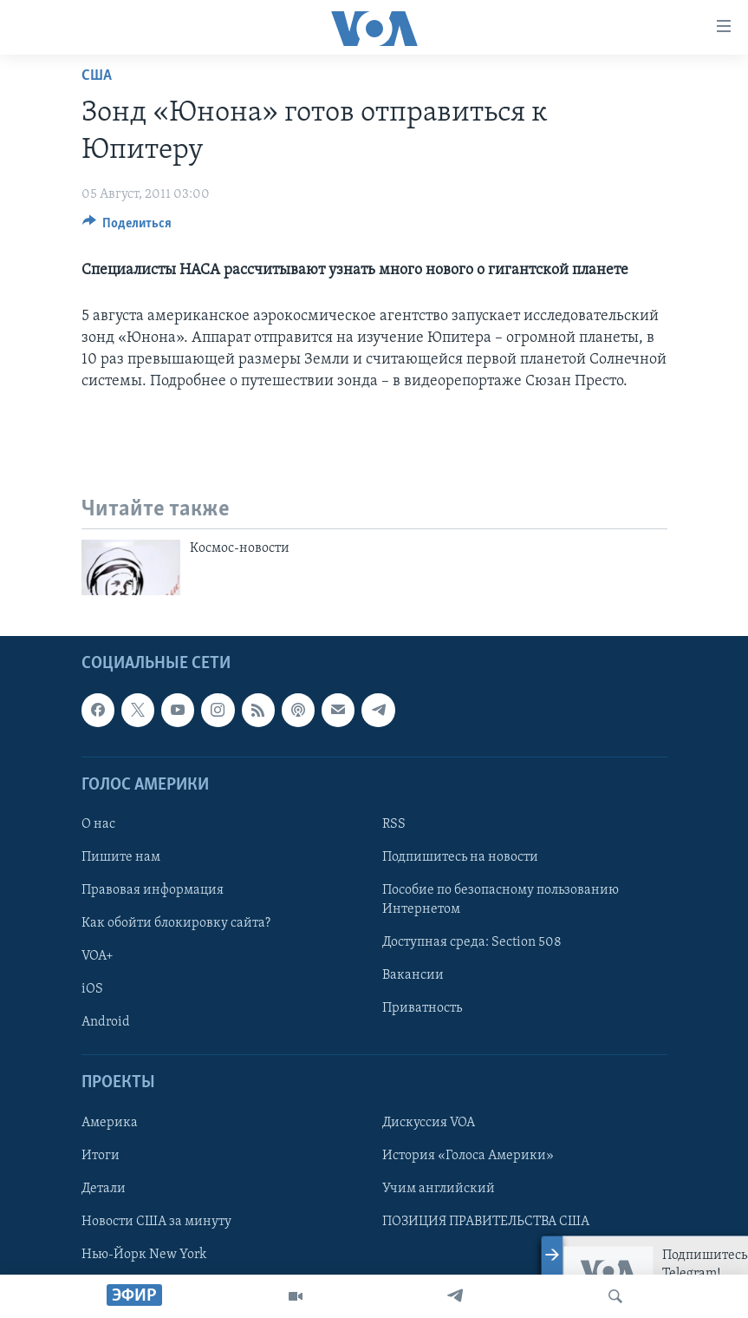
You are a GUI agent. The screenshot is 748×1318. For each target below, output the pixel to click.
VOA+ (97, 956)
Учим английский (438, 1189)
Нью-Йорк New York (143, 1255)
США (96, 76)
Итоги (100, 1156)
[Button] (127, 227)
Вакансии (413, 976)
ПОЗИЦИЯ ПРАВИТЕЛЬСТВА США (485, 1222)
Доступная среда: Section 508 (472, 942)
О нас (98, 824)
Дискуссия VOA (428, 1123)
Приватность (422, 1009)
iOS (92, 990)
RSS (394, 824)
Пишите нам (120, 857)
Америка (109, 1123)
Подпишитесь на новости (460, 857)
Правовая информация (152, 890)
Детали (103, 1189)
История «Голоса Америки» (468, 1156)
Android (105, 1023)
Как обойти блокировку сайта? (175, 923)
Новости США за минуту (156, 1222)
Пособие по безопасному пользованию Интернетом (500, 899)
